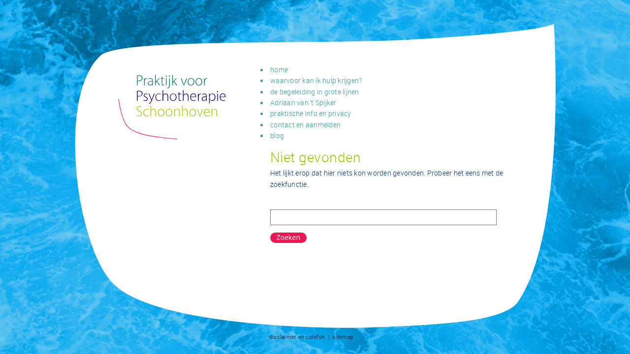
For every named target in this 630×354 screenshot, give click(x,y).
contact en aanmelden (305, 124)
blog (277, 135)
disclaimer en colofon (297, 336)
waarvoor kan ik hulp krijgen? (316, 80)
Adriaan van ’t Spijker (303, 102)
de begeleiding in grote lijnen (314, 91)
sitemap (342, 336)
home (279, 69)
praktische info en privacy (310, 113)
